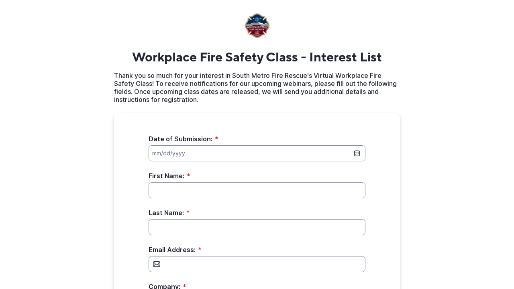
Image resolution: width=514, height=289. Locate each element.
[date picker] (357, 153)
